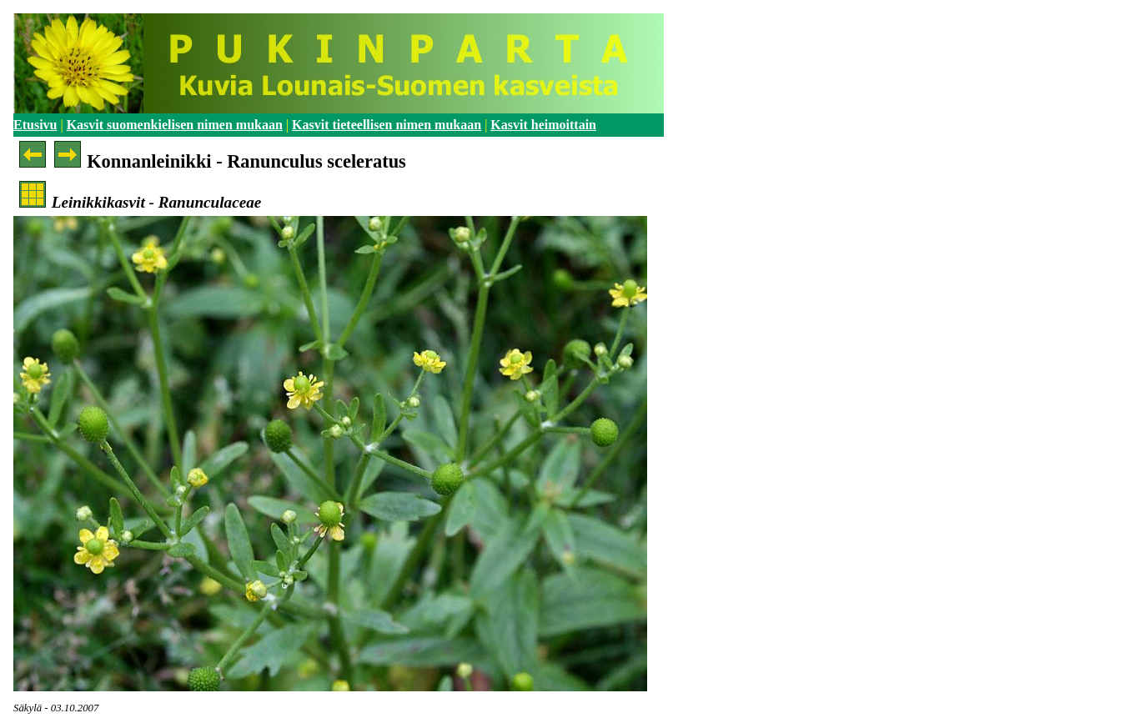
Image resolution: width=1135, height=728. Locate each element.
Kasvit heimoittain (543, 125)
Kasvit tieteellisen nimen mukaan (386, 125)
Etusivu (35, 125)
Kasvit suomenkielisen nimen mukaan (175, 125)
